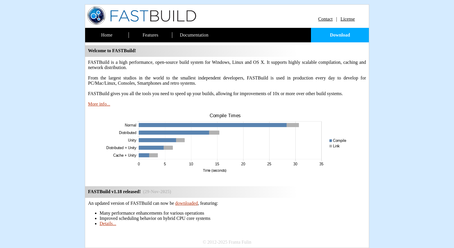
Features (150, 34)
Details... (108, 223)
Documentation (194, 34)
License (347, 19)
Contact (325, 19)
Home (106, 34)
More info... (99, 104)
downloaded (186, 203)
